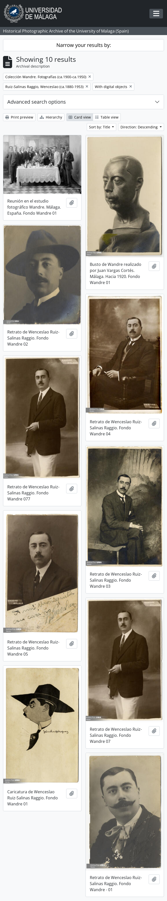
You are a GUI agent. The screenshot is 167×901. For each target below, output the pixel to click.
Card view (80, 117)
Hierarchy (51, 117)
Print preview (19, 117)
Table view (106, 117)
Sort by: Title (100, 127)
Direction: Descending (139, 127)
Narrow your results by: (83, 45)
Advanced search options (36, 101)
